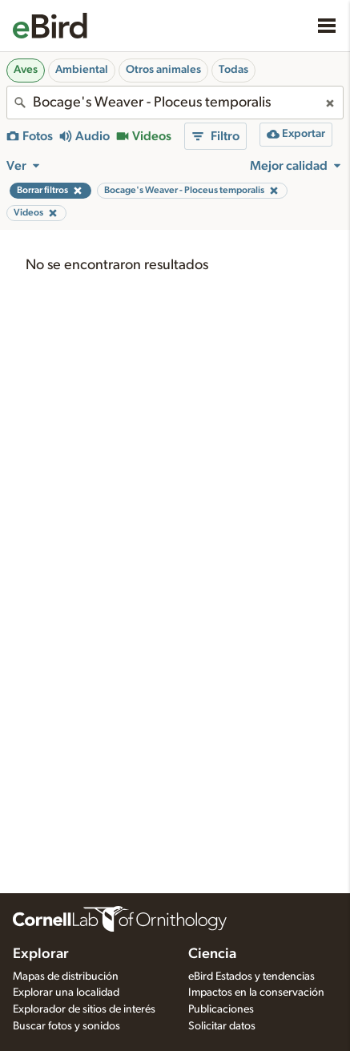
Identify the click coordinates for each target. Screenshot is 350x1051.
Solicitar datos (221, 1026)
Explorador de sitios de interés (84, 1009)
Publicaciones (221, 1009)
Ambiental (81, 69)
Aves (26, 69)
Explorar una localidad (66, 992)
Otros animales (163, 69)
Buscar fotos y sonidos (66, 1026)
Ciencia (212, 954)
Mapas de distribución (66, 976)
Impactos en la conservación (256, 992)
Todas (233, 69)
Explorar (41, 954)
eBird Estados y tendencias (251, 976)
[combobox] (175, 103)
